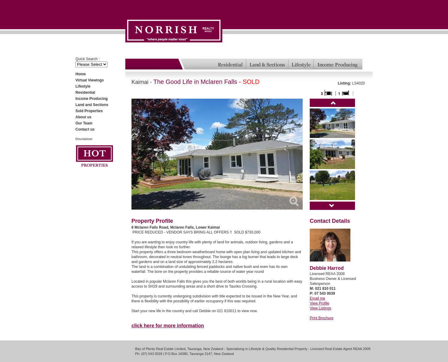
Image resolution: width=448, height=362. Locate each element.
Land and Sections (91, 105)
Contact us (85, 129)
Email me (317, 298)
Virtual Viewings (89, 80)
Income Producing (91, 98)
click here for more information (167, 325)
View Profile (319, 303)
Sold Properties (89, 111)
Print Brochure (321, 318)
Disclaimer (84, 139)
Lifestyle (83, 86)
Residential (85, 92)
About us (83, 117)
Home (80, 74)
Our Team (83, 123)
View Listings (320, 308)
